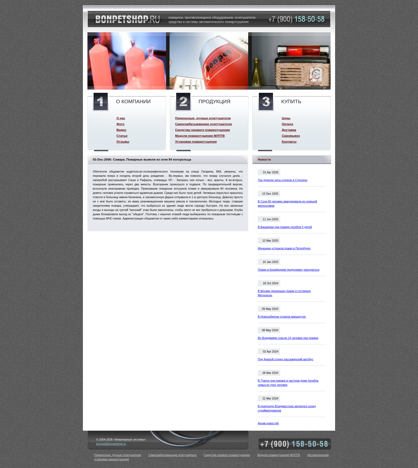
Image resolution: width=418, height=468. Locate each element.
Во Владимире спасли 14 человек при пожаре (288, 337)
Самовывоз (291, 135)
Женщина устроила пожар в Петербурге (284, 248)
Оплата (287, 124)
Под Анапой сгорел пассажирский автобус (285, 359)
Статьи (121, 135)
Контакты (289, 141)
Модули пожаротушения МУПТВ (200, 135)
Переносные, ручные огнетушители (203, 118)
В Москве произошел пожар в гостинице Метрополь (284, 293)
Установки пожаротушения (196, 141)
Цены (286, 118)
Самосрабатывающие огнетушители (203, 124)
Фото (120, 124)
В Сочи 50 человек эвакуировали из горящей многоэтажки (287, 203)
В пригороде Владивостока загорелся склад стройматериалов (287, 408)
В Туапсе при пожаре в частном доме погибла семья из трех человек (288, 382)
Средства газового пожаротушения (202, 129)
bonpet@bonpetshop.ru (111, 443)
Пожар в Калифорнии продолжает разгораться (288, 269)
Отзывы (122, 141)
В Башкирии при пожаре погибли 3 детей (285, 227)
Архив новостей (268, 423)
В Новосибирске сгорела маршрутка (282, 316)
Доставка (289, 129)
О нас (120, 118)
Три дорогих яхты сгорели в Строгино (282, 180)
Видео (121, 129)
